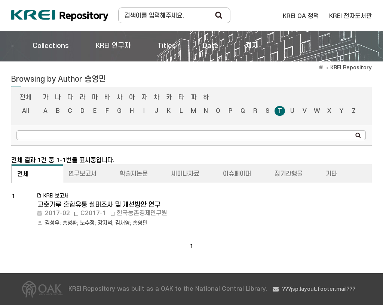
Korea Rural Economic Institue (59, 15)
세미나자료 (185, 173)
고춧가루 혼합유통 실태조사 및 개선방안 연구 (98, 204)
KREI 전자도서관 (350, 16)
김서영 (122, 223)
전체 (25, 97)
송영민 (140, 223)
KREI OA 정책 (301, 16)
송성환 (69, 223)
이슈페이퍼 (237, 173)
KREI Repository (351, 67)
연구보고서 (82, 173)
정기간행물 (289, 173)
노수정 (87, 223)
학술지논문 (134, 173)
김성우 (52, 223)
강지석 (105, 223)
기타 (331, 173)
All (25, 111)
